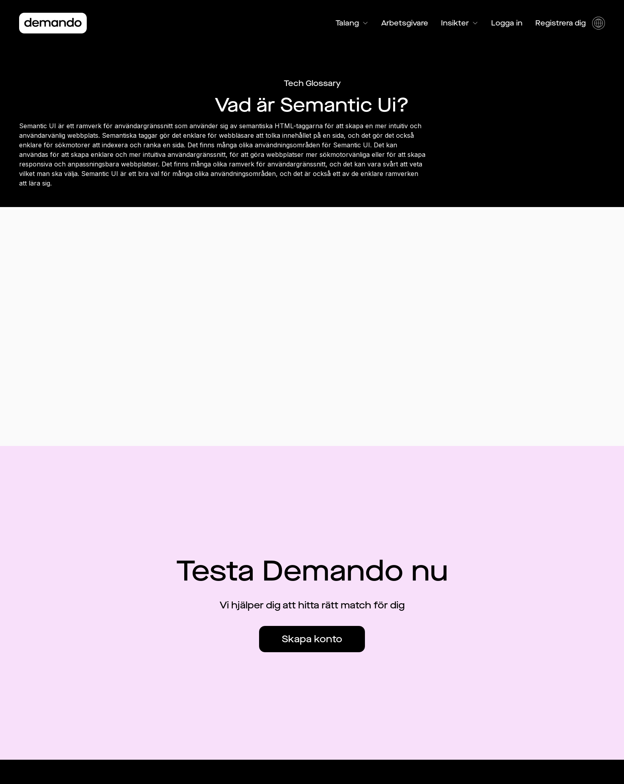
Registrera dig (560, 23)
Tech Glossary (312, 83)
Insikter (459, 23)
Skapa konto (312, 639)
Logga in (507, 23)
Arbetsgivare (404, 23)
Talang (352, 23)
